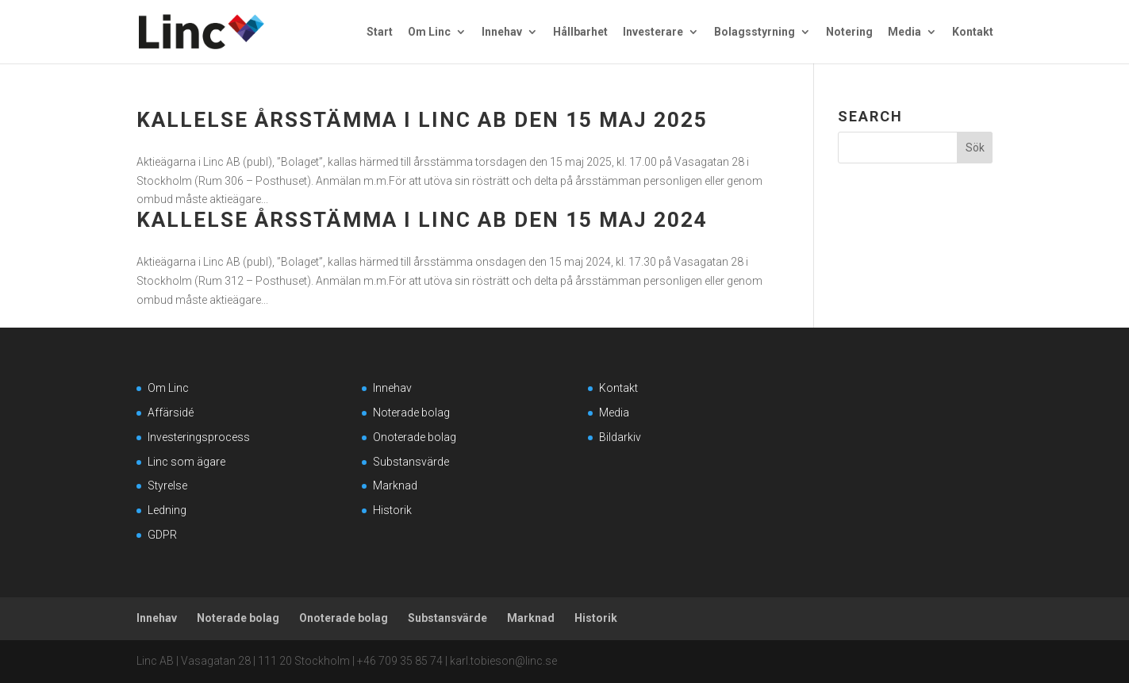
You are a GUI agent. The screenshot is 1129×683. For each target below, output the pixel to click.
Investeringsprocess (199, 437)
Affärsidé (171, 412)
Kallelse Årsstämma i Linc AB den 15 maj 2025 (422, 120)
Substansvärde (411, 461)
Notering (849, 32)
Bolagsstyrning (754, 32)
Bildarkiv (620, 437)
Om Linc (429, 32)
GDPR (162, 534)
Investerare (653, 32)
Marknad (395, 485)
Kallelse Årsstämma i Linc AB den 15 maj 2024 (422, 220)
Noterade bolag (411, 412)
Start (380, 32)
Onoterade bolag (414, 437)
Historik (392, 510)
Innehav (502, 32)
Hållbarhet (580, 32)
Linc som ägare (186, 461)
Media (904, 32)
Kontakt (972, 32)
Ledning (167, 510)
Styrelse (167, 485)
